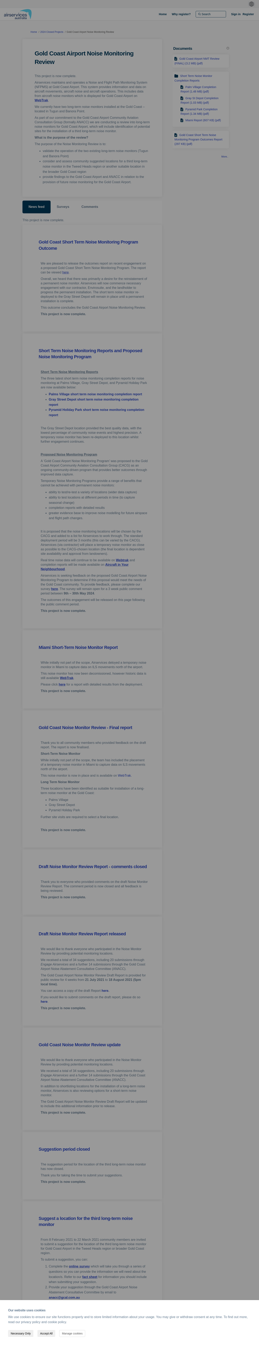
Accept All (46, 1333)
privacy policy (30, 1322)
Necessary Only (21, 1333)
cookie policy (57, 1322)
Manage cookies (72, 1333)
